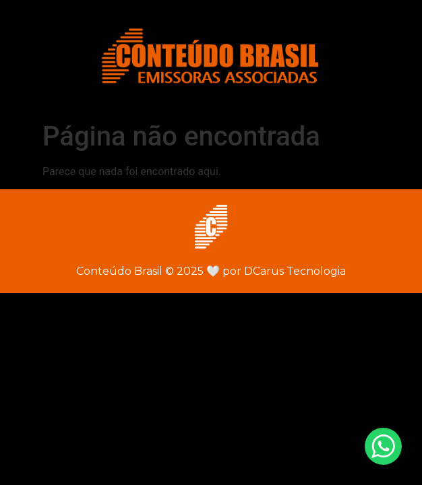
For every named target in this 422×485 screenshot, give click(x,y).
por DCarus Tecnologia (276, 271)
